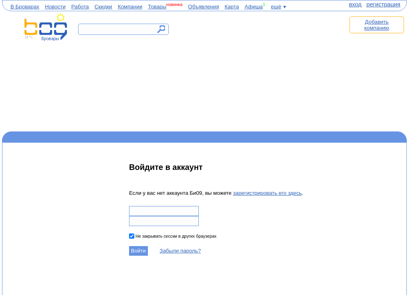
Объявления (203, 7)
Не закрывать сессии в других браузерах (175, 236)
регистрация (383, 4)
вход (355, 4)
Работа (80, 7)
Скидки (103, 7)
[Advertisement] (262, 71)
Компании (130, 7)
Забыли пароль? (180, 251)
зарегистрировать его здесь (267, 193)
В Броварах (24, 7)
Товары (157, 7)
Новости (55, 7)
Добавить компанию (376, 25)
